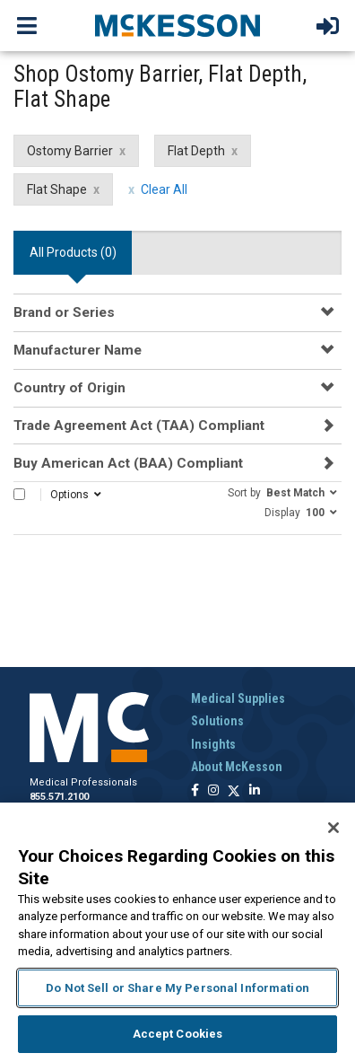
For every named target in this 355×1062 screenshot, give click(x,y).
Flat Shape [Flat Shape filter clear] (57, 189)
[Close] (333, 827)
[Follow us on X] (234, 791)
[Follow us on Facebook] (195, 791)
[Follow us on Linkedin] (254, 791)
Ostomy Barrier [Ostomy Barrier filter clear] (70, 151)
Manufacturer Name (77, 350)
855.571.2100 (59, 797)
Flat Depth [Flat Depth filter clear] (196, 151)
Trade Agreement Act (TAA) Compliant (138, 425)
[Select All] (19, 494)
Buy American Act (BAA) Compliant (128, 463)
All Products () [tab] (73, 252)
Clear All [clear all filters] (164, 189)
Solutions (217, 721)
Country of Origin (69, 388)
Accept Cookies (178, 1033)
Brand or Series (64, 312)
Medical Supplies (238, 698)
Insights (213, 744)
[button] (282, 492)
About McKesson (236, 766)
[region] (177, 932)
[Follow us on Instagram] (213, 791)
